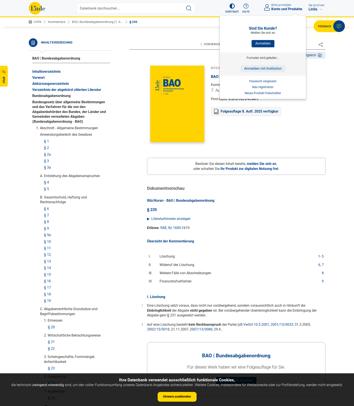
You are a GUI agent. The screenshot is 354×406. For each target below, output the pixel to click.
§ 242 (48, 184)
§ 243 (52, 219)
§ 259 (52, 365)
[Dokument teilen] (321, 44)
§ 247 (52, 253)
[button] (232, 8)
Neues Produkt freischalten (263, 93)
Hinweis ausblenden (177, 396)
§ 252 (52, 294)
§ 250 (52, 281)
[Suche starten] (189, 8)
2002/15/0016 (158, 329)
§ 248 (52, 260)
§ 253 (52, 301)
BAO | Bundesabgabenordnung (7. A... (97, 22)
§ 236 (48, 100)
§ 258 (52, 359)
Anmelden (263, 43)
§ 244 (52, 225)
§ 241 (48, 163)
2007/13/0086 (201, 329)
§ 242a (49, 190)
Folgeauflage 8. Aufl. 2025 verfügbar (249, 111)
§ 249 (52, 266)
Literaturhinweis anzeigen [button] (171, 219)
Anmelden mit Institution (263, 68)
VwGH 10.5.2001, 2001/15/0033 (268, 324)
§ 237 (48, 107)
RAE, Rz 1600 (170, 228)
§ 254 (52, 308)
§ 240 (48, 149)
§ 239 (48, 136)
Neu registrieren (262, 87)
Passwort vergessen (262, 81)
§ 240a (49, 156)
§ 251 (52, 288)
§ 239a (49, 143)
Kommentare (56, 22)
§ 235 (133, 22)
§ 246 (52, 247)
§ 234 (52, 39)
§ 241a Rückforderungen (63, 169)
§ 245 (52, 240)
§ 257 (52, 352)
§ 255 (52, 323)
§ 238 (48, 121)
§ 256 (52, 337)
